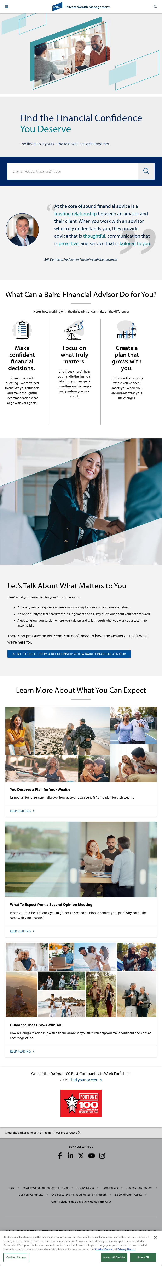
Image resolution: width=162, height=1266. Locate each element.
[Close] (155, 1237)
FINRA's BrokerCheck (65, 1132)
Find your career (86, 1079)
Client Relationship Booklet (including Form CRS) (81, 1202)
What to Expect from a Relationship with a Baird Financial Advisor (69, 654)
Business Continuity (31, 1194)
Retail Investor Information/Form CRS (46, 1187)
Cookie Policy (103, 1249)
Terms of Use (110, 1187)
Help (11, 1187)
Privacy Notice (85, 1187)
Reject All (143, 1257)
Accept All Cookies (114, 1257)
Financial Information (139, 1187)
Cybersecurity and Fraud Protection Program (79, 1194)
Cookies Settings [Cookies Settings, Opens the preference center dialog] (16, 1257)
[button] (6, 6)
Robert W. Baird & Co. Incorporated (36, 1230)
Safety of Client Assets (128, 1194)
